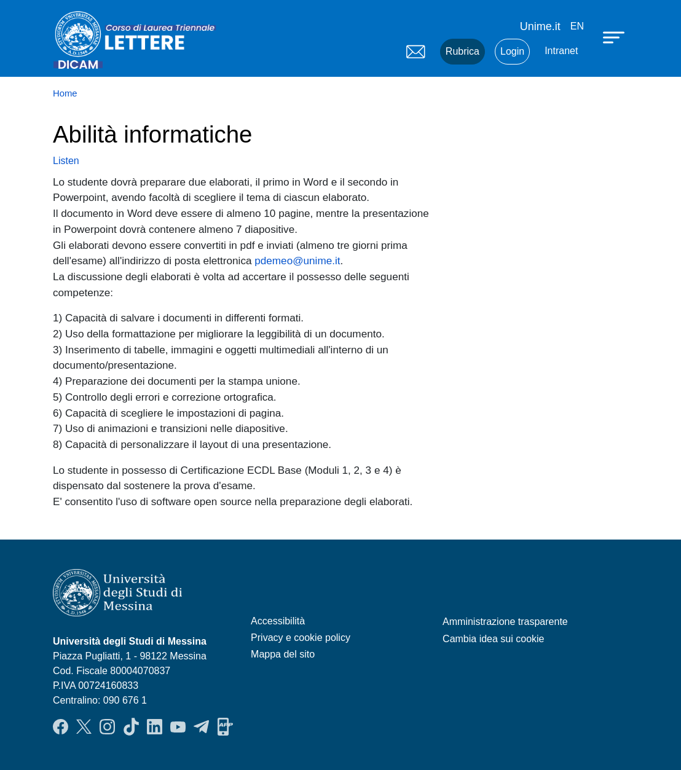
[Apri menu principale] (615, 37)
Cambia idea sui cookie (493, 639)
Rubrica (462, 51)
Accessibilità (278, 621)
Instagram (107, 727)
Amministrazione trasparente (505, 621)
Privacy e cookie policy (300, 637)
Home (65, 93)
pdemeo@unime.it (297, 260)
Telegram (201, 727)
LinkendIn (154, 727)
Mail (415, 52)
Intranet (561, 50)
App (225, 727)
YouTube (178, 727)
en (577, 26)
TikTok (131, 727)
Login (512, 51)
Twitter (84, 727)
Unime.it (540, 26)
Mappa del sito (283, 654)
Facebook (60, 727)
